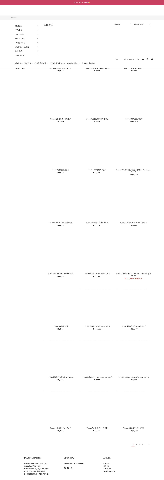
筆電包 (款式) (20, 42)
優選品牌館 (19, 34)
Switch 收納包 (20, 55)
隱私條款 (106, 466)
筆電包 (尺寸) (20, 38)
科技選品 (18, 51)
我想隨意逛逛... (73, 11)
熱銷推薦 (18, 63)
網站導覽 (19, 11)
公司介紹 (106, 463)
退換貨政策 (107, 469)
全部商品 (13, 17)
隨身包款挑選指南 (88, 11)
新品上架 (29, 11)
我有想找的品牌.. (42, 11)
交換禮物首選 (20, 68)
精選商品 (18, 26)
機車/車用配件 (20, 59)
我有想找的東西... (58, 11)
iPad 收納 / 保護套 (22, 47)
